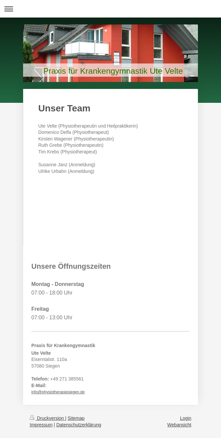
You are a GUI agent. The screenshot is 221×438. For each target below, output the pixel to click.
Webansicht (179, 424)
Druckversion (47, 418)
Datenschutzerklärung (78, 424)
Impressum (41, 424)
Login (185, 418)
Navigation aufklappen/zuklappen (110, 9)
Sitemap (76, 418)
